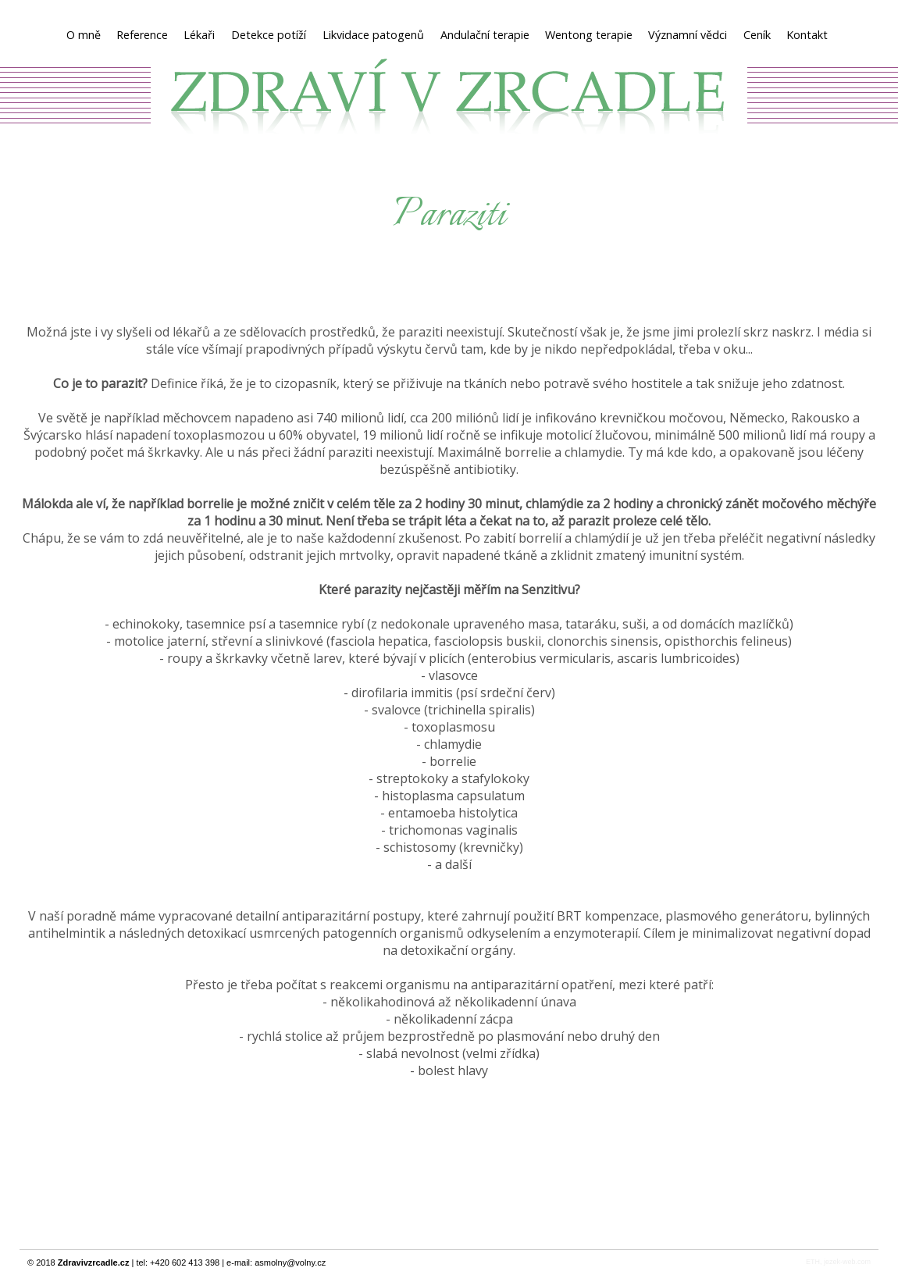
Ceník (757, 34)
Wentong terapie (589, 34)
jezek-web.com (847, 1262)
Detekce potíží (269, 34)
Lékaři (200, 34)
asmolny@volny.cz (290, 1262)
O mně (83, 34)
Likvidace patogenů (373, 34)
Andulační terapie (484, 34)
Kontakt (807, 34)
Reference (142, 34)
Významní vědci (688, 34)
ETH (813, 1262)
